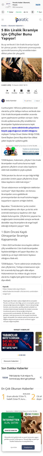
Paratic (4, 26)
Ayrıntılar (14, 447)
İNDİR (38, 5)
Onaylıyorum (28, 447)
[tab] (18, 355)
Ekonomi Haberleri (15, 26)
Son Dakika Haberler (14, 368)
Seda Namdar (11, 101)
